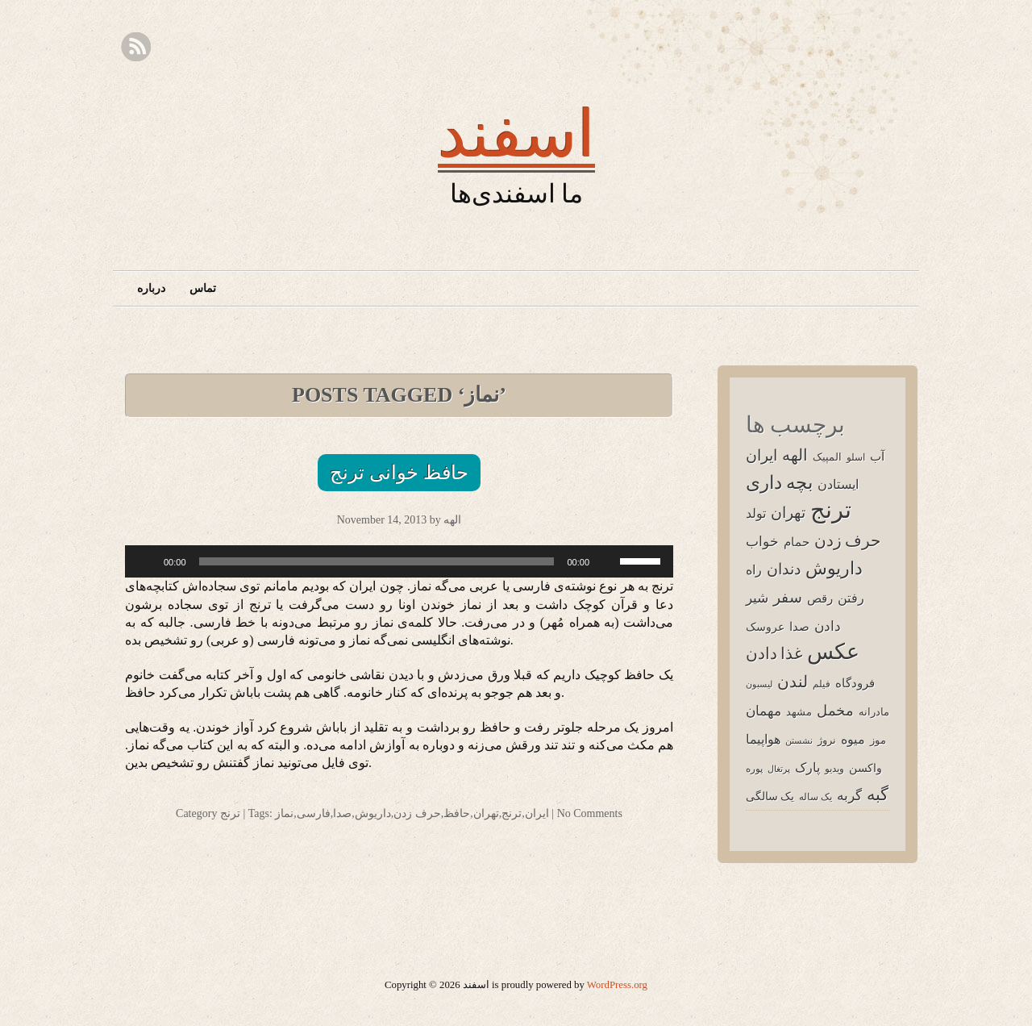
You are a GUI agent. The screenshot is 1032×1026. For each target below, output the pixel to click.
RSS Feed (136, 47)
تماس (202, 288)
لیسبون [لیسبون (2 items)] (759, 684)
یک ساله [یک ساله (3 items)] (815, 796)
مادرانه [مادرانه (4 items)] (874, 711)
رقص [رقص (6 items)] (820, 598)
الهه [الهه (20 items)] (795, 454)
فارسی (314, 813)
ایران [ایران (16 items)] (761, 455)
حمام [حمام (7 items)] (796, 541)
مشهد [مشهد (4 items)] (799, 711)
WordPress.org (617, 985)
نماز (284, 813)
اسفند (516, 132)
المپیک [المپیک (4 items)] (827, 456)
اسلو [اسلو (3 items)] (856, 457)
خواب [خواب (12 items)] (762, 540)
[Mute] (607, 561)
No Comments (589, 813)
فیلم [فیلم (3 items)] (821, 684)
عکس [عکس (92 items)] (833, 651)
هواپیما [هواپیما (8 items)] (763, 739)
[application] (399, 561)
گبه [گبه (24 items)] (877, 793)
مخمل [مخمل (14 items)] (835, 710)
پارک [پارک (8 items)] (807, 767)
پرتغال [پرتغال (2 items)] (779, 768)
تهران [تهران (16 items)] (788, 512)
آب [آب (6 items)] (877, 456)
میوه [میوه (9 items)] (853, 739)
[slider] (377, 561)
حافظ (456, 813)
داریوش (373, 813)
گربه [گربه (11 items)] (849, 794)
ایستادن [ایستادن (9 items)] (838, 484)
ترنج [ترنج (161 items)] (830, 508)
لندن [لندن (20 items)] (792, 681)
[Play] (146, 561)
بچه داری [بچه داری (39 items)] (779, 482)
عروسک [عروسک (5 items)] (765, 626)
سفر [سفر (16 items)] (787, 597)
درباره (151, 288)
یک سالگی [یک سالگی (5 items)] (770, 796)
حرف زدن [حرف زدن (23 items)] (847, 540)
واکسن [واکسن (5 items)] (865, 767)
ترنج (230, 813)
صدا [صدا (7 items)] (799, 626)
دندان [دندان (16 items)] (784, 568)
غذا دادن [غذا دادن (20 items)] (774, 653)
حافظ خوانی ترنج (399, 472)
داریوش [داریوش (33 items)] (834, 567)
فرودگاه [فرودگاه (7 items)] (855, 682)
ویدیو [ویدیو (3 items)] (834, 768)
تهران (486, 813)
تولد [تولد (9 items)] (756, 513)
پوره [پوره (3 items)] (754, 768)
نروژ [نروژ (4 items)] (827, 739)
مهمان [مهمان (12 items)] (763, 710)
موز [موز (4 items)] (878, 739)
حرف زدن (417, 813)
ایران (537, 813)
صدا (342, 813)
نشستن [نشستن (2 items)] (799, 740)
